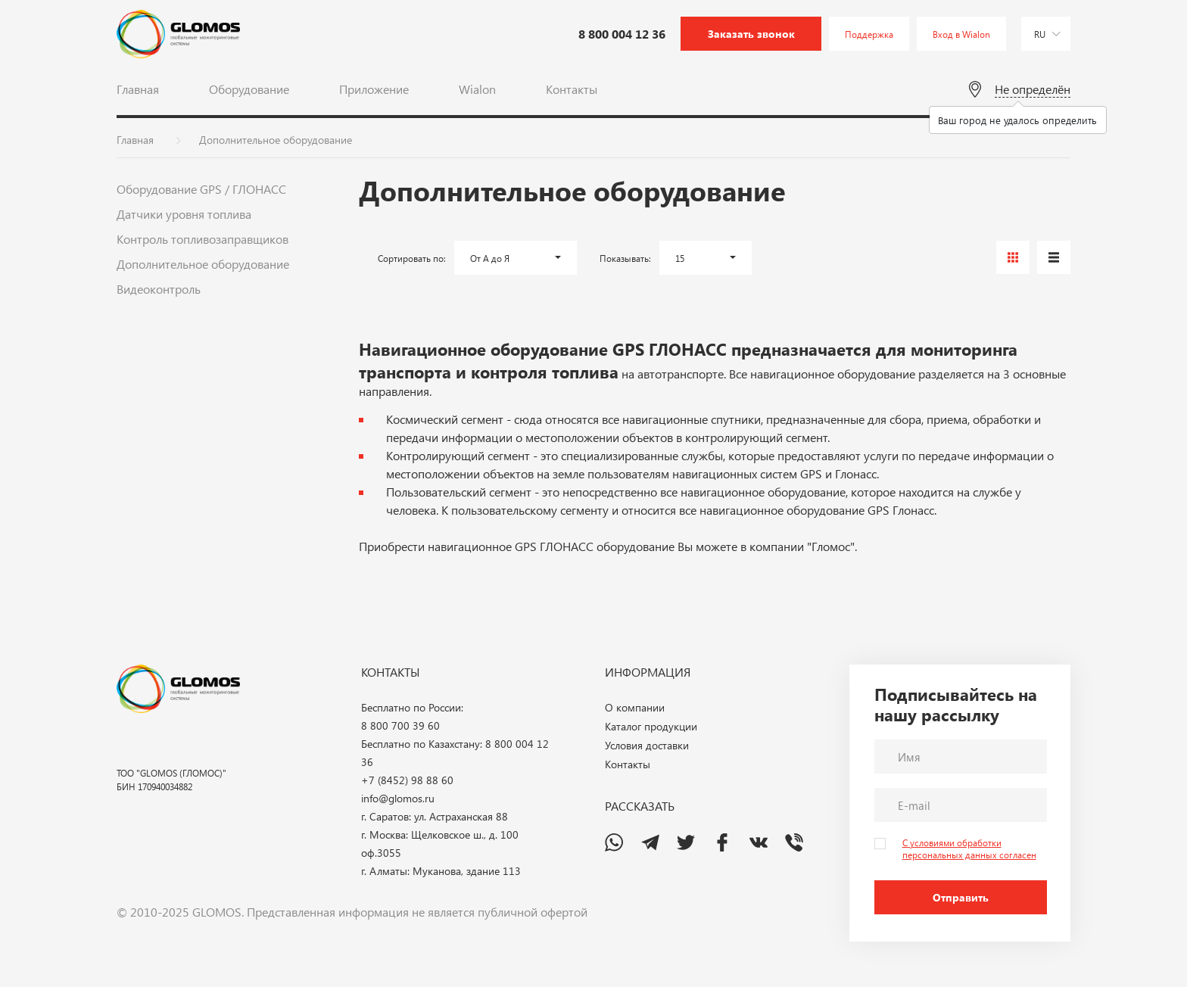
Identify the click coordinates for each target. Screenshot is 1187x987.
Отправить (961, 897)
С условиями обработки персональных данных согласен (969, 848)
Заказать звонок (751, 33)
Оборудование (249, 89)
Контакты (571, 89)
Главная (138, 89)
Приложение (374, 89)
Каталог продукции (651, 726)
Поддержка (869, 34)
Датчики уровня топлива (184, 214)
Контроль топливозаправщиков (202, 239)
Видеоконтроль (159, 289)
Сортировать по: (412, 258)
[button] (515, 258)
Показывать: (625, 258)
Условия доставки (647, 745)
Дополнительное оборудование (203, 264)
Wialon (477, 89)
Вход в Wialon (961, 34)
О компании (635, 707)
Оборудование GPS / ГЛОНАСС (201, 189)
